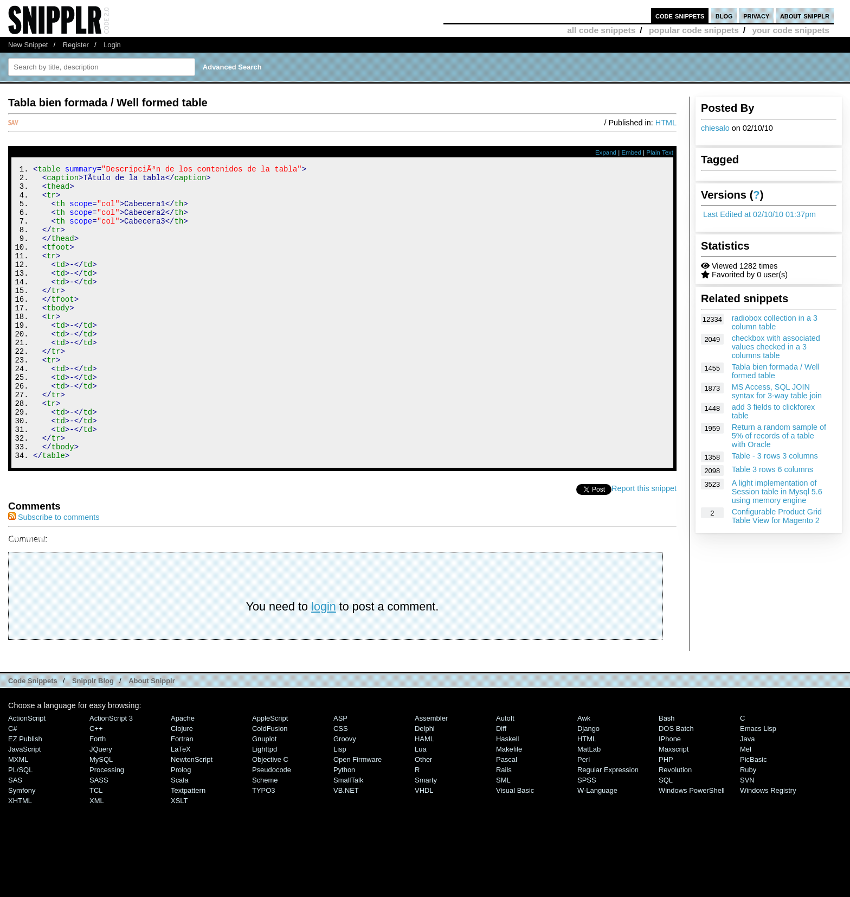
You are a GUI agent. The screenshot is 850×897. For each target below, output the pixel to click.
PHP (666, 815)
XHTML (20, 856)
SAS (15, 835)
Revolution (675, 825)
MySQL (101, 815)
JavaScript (24, 804)
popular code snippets (694, 30)
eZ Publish (25, 794)
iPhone (670, 794)
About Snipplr (151, 736)
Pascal (506, 815)
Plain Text (659, 152)
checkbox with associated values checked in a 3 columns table (776, 347)
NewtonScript (191, 815)
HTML (666, 122)
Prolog (181, 825)
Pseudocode (271, 825)
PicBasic (753, 815)
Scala (179, 835)
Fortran (182, 794)
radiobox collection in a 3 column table (774, 322)
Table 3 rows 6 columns (772, 469)
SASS (98, 835)
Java (747, 794)
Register (76, 45)
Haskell (507, 794)
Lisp (339, 804)
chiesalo (715, 128)
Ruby (748, 825)
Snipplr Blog (93, 736)
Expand (605, 152)
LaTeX (181, 804)
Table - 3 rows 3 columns (775, 455)
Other (423, 815)
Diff (501, 784)
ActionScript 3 (111, 773)
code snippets (680, 15)
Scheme (265, 835)
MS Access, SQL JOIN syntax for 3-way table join (777, 391)
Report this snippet (644, 543)
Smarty (426, 835)
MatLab (589, 804)
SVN (747, 835)
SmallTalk (348, 835)
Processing (106, 825)
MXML (18, 815)
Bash (667, 773)
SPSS (586, 835)
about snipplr (804, 15)
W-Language (597, 846)
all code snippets (601, 30)
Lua (421, 804)
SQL (666, 835)
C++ (95, 784)
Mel (745, 804)
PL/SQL (20, 825)
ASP (340, 773)
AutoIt (505, 773)
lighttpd (264, 804)
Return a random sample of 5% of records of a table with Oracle (779, 436)
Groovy (344, 794)
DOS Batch (676, 784)
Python (344, 825)
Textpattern (188, 846)
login (323, 662)
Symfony (21, 846)
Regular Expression (608, 825)
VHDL (424, 846)
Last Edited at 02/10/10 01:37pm (759, 214)
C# (12, 784)
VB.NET (346, 846)
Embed (631, 152)
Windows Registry (768, 846)
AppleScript (270, 773)
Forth (97, 794)
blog (724, 15)
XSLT (179, 856)
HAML (424, 794)
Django (588, 784)
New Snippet (28, 45)
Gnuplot (264, 794)
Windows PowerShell (692, 846)
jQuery (100, 804)
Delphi (425, 784)
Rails (504, 825)
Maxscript (673, 804)
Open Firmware (357, 815)
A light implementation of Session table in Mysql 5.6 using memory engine (777, 492)
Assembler (431, 773)
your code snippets (790, 30)
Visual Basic (515, 846)
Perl (583, 815)
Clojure (182, 784)
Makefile (509, 804)
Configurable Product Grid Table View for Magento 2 (777, 516)
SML (503, 835)
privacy (756, 15)
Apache (183, 773)
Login (112, 45)
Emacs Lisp (758, 784)
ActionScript (27, 773)
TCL (95, 846)
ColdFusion (270, 784)
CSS (340, 784)
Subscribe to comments (53, 572)
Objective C (270, 815)
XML (96, 856)
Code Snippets (32, 736)
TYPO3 (263, 846)
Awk (583, 773)
